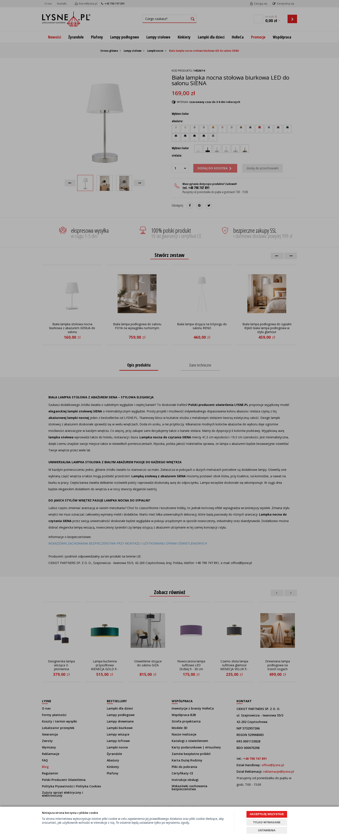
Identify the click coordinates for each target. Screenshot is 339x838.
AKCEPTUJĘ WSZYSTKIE (267, 814)
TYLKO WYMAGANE (266, 822)
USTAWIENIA (267, 830)
